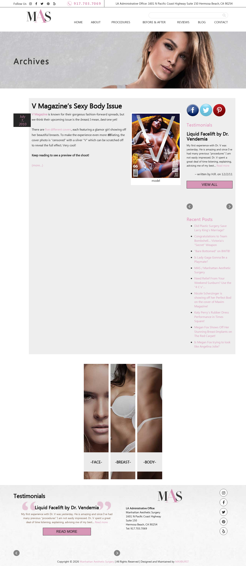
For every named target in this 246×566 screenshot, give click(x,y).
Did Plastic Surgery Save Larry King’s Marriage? (210, 228)
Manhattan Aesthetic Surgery (97, 561)
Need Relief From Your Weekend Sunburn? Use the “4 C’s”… (212, 282)
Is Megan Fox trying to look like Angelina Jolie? (212, 344)
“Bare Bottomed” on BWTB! (212, 251)
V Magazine (39, 114)
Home (78, 22)
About (96, 22)
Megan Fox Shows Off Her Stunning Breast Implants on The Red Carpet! (213, 331)
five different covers (58, 129)
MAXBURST (182, 561)
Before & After (154, 22)
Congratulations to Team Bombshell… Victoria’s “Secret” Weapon (210, 240)
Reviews (183, 22)
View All (210, 185)
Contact (221, 22)
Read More (66, 531)
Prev (190, 206)
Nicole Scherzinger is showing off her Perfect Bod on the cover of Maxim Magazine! (212, 299)
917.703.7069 (84, 3)
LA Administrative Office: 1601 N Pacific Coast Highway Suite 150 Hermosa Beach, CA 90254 (174, 3)
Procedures (120, 22)
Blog (202, 22)
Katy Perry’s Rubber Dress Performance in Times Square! (211, 316)
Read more (223, 165)
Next (229, 206)
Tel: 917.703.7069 (136, 528)
